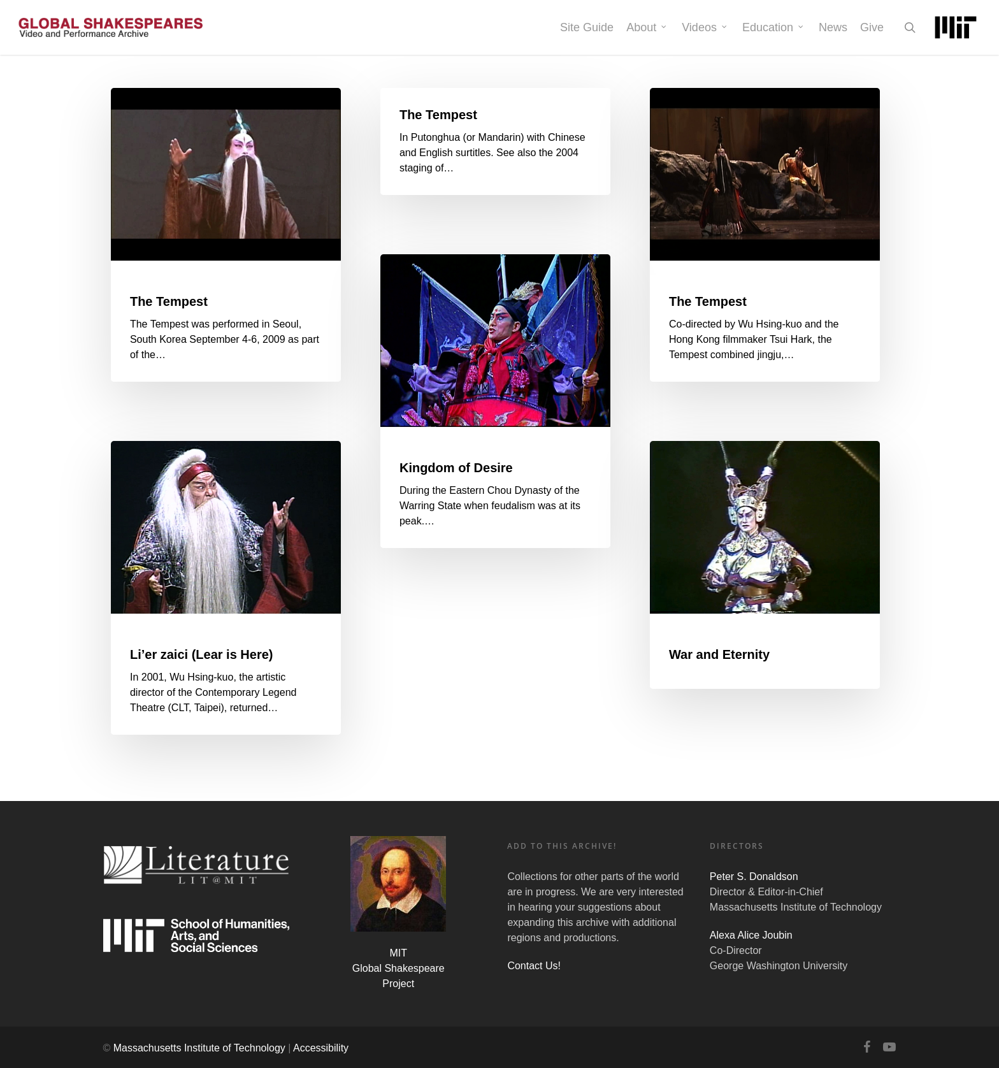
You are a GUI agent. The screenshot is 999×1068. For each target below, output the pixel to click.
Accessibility (321, 1048)
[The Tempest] (226, 235)
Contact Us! (534, 965)
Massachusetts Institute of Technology (199, 1048)
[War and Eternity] (765, 565)
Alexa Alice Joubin (751, 935)
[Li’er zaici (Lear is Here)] (226, 588)
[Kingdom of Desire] (496, 401)
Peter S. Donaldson (754, 876)
